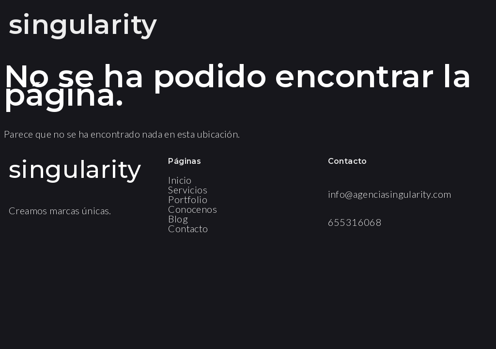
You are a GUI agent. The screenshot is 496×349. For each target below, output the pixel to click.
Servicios (187, 189)
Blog (178, 218)
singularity (83, 24)
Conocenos (192, 209)
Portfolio (187, 199)
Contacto (188, 228)
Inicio (179, 180)
